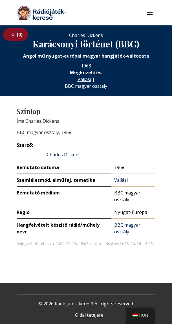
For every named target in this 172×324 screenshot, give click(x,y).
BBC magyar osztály (86, 86)
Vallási (84, 79)
